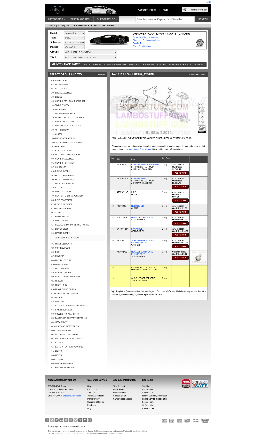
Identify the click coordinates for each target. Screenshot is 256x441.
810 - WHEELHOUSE (59, 264)
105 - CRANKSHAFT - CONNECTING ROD (68, 101)
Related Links (148, 408)
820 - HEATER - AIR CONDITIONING (66, 277)
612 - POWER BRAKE (60, 221)
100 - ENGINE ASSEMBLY (61, 93)
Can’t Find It (147, 393)
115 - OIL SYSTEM (58, 109)
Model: (54, 33)
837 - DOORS (56, 297)
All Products (147, 405)
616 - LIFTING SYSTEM (60, 233)
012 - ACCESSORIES (59, 84)
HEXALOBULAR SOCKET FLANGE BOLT (142, 253)
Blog (89, 408)
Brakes (97, 64)
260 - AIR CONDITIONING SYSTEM (65, 155)
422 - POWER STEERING (61, 192)
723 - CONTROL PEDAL (60, 248)
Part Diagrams (81, 20)
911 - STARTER (57, 343)
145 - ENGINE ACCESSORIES (63, 138)
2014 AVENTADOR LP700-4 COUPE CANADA (93, 25)
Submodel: (56, 42)
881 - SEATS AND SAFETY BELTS (65, 326)
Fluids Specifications (142, 46)
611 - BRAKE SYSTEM (60, 216)
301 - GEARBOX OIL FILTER (62, 163)
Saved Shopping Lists (122, 399)
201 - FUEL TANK (58, 146)
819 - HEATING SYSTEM (61, 273)
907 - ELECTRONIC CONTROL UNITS (66, 339)
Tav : (53, 57)
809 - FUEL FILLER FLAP (61, 260)
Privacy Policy (93, 399)
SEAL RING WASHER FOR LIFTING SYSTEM (143, 241)
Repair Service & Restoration (155, 399)
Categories (56, 20)
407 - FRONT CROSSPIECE (62, 175)
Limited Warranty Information (154, 396)
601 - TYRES (56, 212)
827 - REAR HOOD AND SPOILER (65, 293)
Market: (54, 47)
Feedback (91, 405)
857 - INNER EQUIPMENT (61, 310)
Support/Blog (107, 20)
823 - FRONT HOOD (59, 285)
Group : (54, 51)
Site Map (146, 386)
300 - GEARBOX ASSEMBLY (62, 159)
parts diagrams (62, 25)
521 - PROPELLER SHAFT (61, 208)
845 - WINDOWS (57, 301)
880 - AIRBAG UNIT (59, 322)
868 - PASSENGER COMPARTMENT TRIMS (69, 318)
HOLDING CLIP (138, 206)
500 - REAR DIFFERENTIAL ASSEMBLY (67, 196)
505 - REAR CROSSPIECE (61, 200)
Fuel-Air (161, 64)
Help (165, 9)
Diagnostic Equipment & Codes (146, 40)
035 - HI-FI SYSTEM (59, 89)
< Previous (194, 74)
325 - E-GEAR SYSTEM (60, 171)
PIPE (133, 192)
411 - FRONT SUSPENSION (62, 184)
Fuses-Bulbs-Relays (180, 64)
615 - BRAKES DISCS (59, 229)
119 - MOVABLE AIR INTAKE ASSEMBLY (67, 118)
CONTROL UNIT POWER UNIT (145, 165)
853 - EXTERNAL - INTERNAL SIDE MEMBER (69, 306)
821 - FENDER (57, 281)
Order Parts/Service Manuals (145, 37)
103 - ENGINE (56, 97)
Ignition (198, 64)
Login (209, 2)
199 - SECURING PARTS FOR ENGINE (67, 142)
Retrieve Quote (120, 393)
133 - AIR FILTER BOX (60, 130)
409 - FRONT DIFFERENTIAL (63, 179)
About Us (91, 393)
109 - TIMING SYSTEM (60, 105)
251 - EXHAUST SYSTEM (61, 150)
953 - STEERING (57, 359)
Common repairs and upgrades (121, 64)
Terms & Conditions (95, 396)
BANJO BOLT (137, 229)
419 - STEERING (57, 188)
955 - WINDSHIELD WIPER (62, 363)
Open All (101, 74)
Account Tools (147, 9)
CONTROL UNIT (138, 178)
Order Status (118, 389)
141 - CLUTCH (57, 134)
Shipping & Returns (95, 402)
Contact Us (92, 389)
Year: (53, 37)
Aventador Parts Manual (140, 149)
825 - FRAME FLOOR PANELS (63, 289)
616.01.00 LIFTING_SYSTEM (67, 238)
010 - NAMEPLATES (59, 80)
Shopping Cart (119, 396)
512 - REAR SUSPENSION (61, 204)
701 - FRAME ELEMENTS (61, 244)
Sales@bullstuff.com (72, 396)
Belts (87, 64)
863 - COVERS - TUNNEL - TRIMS (65, 314)
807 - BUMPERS (57, 256)
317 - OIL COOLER (58, 167)
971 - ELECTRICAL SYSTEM (62, 367)
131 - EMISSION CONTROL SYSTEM (66, 126)
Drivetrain (148, 64)
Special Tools (138, 43)
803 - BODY (55, 252)
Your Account (119, 386)
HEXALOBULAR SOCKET (142, 217)
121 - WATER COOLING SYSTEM (64, 122)
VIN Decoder (147, 389)
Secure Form (147, 402)
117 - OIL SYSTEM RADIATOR (63, 113)
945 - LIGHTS (56, 355)
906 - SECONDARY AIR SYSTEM (64, 335)
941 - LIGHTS (56, 351)
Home (50, 25)
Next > (203, 74)
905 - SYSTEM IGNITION (61, 330)
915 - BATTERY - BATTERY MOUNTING (67, 347)
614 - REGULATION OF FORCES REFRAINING (70, 225)
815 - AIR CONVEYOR (60, 269)
